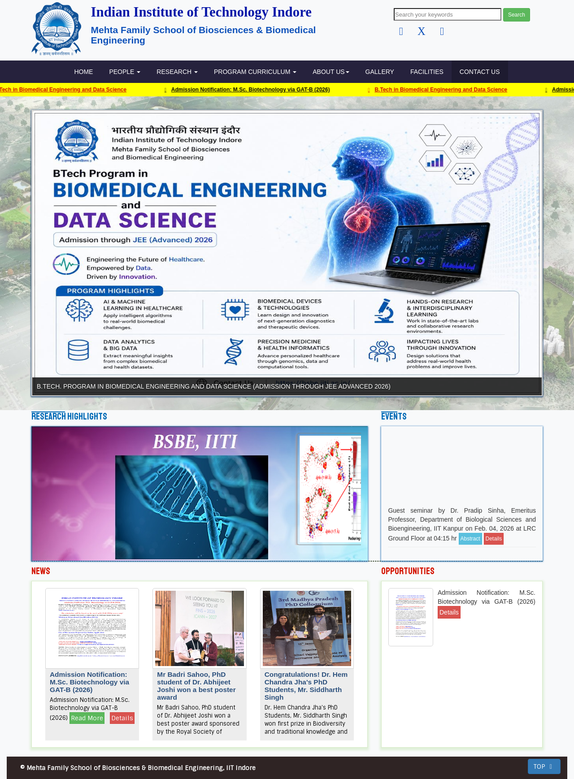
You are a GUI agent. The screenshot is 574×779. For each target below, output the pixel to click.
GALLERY (379, 71)
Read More (87, 718)
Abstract (470, 546)
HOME (83, 71)
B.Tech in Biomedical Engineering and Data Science (442, 89)
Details (494, 546)
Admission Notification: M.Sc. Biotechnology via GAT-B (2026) (251, 89)
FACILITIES (427, 71)
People (124, 71)
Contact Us (480, 71)
